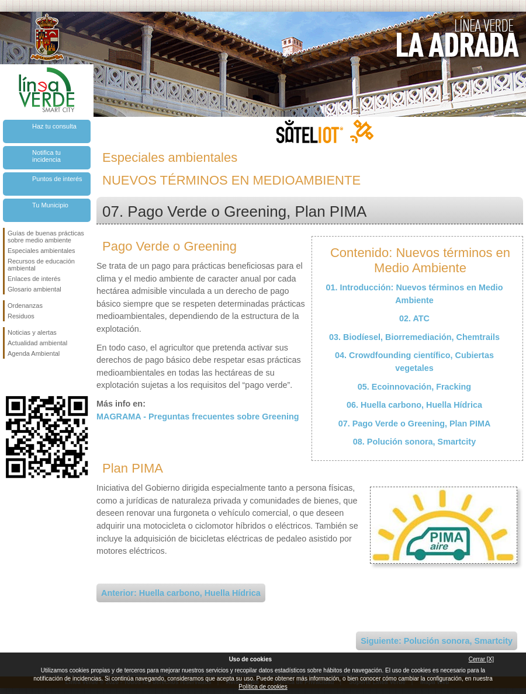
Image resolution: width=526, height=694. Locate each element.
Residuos (21, 316)
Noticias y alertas (32, 332)
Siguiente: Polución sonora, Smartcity (437, 641)
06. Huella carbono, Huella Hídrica (414, 405)
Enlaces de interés (34, 278)
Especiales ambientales (41, 250)
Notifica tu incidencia (46, 156)
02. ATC (414, 318)
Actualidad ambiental (37, 342)
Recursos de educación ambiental (41, 265)
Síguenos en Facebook (10, 377)
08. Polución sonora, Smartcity (414, 441)
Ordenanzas (25, 305)
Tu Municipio (50, 205)
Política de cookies (262, 686)
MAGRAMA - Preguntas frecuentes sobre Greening (197, 416)
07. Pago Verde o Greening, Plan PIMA (414, 423)
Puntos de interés (57, 178)
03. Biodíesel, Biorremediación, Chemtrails (414, 337)
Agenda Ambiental (34, 353)
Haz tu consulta (54, 126)
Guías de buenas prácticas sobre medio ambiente (46, 237)
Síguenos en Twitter (29, 377)
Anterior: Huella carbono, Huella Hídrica (181, 593)
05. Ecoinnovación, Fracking (414, 386)
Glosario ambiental (34, 289)
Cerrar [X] (481, 659)
